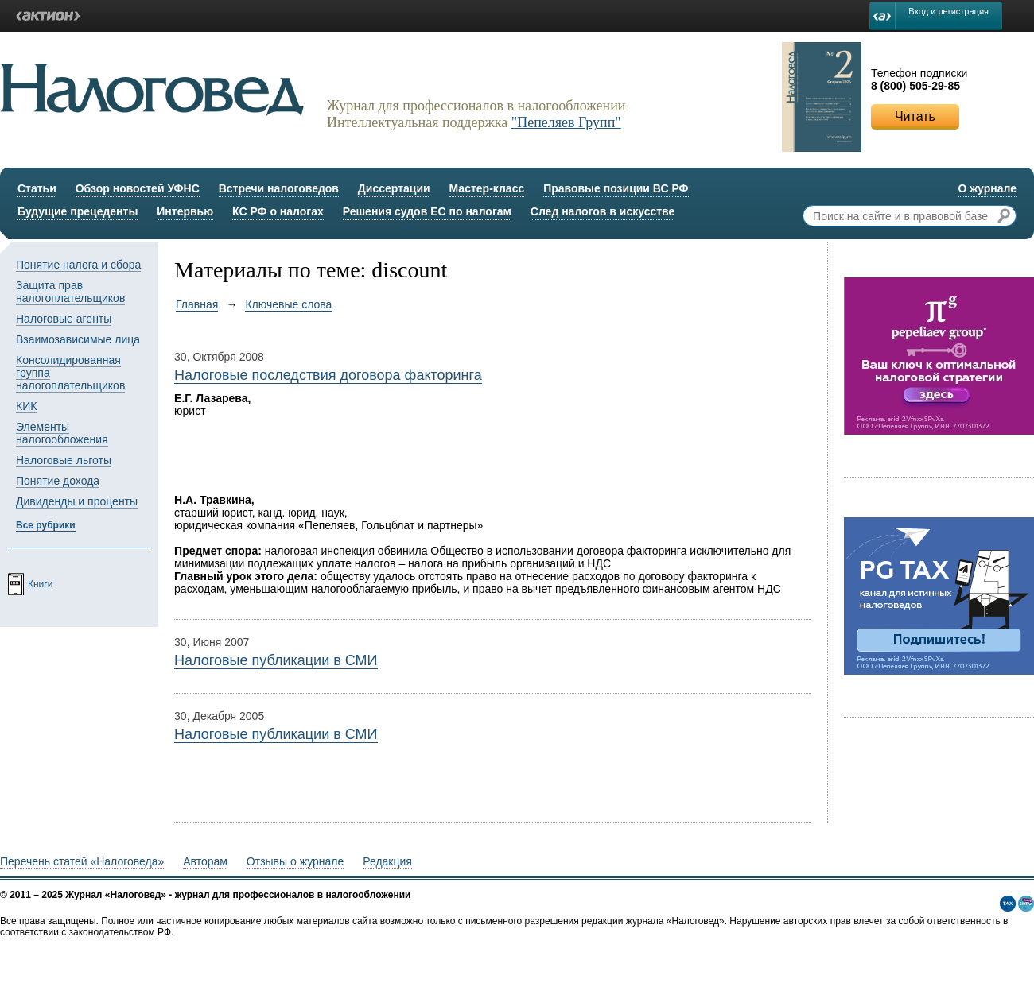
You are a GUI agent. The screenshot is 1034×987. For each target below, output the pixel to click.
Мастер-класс (487, 188)
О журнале (987, 188)
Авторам (205, 861)
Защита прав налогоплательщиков (70, 291)
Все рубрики (46, 525)
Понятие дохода (57, 480)
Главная (197, 304)
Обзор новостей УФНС (138, 188)
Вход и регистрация (948, 11)
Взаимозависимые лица (78, 339)
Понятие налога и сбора (78, 264)
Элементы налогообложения (62, 433)
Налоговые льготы (63, 460)
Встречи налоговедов (279, 188)
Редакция (387, 861)
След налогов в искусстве (603, 211)
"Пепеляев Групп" (566, 122)
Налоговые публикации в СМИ (275, 660)
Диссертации (394, 188)
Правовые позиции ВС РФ (615, 188)
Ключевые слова (288, 304)
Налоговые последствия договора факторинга (328, 375)
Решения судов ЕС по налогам (427, 211)
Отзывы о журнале (295, 861)
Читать (915, 116)
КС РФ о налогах (278, 211)
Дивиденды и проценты (77, 501)
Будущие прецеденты (77, 211)
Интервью (185, 211)
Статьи (36, 188)
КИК (26, 406)
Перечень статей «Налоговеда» (82, 861)
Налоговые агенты (63, 318)
